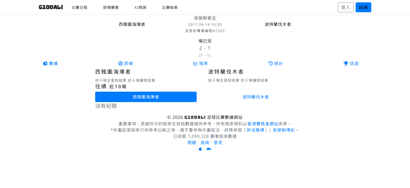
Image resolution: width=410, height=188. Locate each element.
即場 (125, 63)
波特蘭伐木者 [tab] (255, 97)
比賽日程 (79, 7)
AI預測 (140, 7)
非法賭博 (255, 130)
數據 (50, 63)
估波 (351, 63)
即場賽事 (111, 7)
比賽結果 (170, 7)
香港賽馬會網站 (262, 124)
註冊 (363, 7)
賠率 (200, 63)
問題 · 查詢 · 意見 (204, 142)
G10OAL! (51, 7)
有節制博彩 (284, 130)
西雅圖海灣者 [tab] (146, 97)
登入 (345, 7)
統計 (276, 63)
